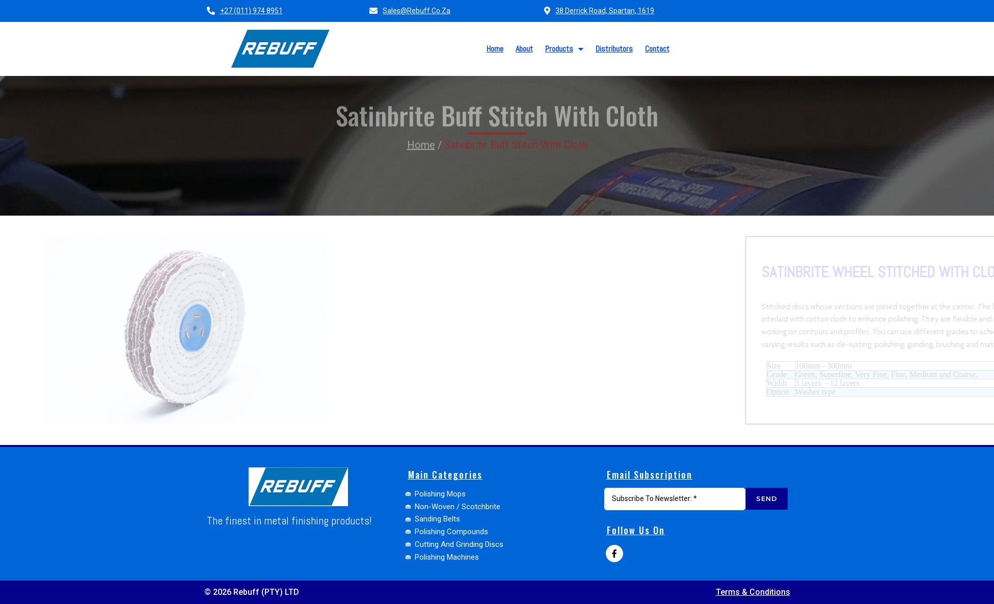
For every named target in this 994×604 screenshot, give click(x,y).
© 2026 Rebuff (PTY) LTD (251, 592)
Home (421, 126)
